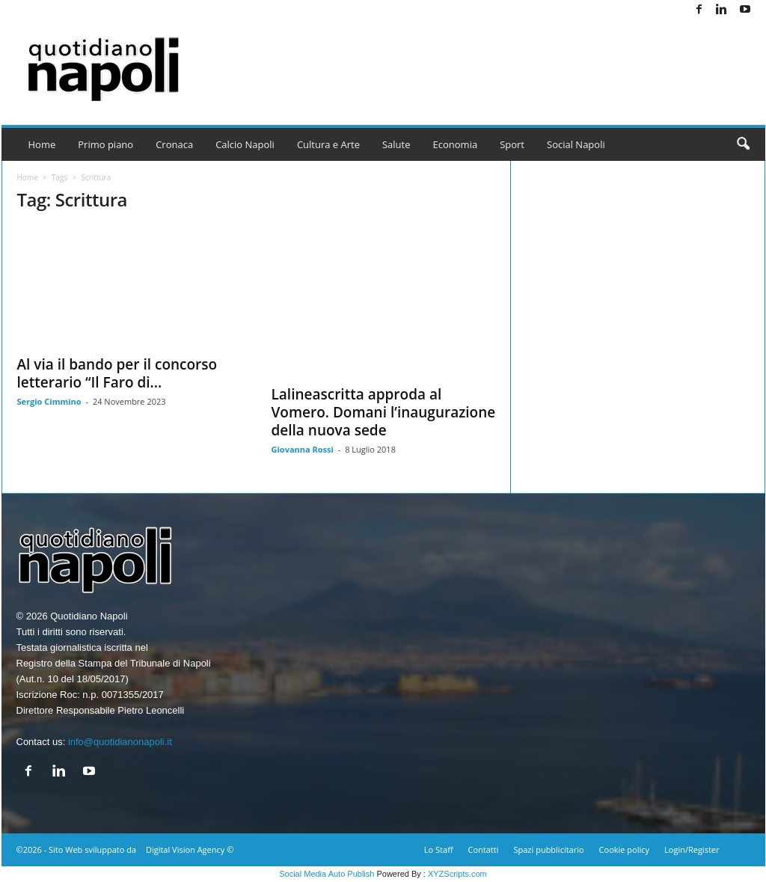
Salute (396, 144)
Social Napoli (576, 144)
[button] (742, 144)
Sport (512, 144)
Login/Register (691, 849)
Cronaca (174, 144)
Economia (455, 144)
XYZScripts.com (457, 873)
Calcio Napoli (245, 144)
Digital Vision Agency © (189, 849)
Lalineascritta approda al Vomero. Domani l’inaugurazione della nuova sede (384, 412)
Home (42, 144)
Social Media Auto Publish (326, 873)
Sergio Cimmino (49, 401)
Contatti (483, 849)
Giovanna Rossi (303, 449)
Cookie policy (624, 849)
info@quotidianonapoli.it (120, 741)
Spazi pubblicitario (548, 849)
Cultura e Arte (328, 144)
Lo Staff (438, 849)
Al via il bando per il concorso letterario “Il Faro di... (117, 373)
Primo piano (105, 144)
